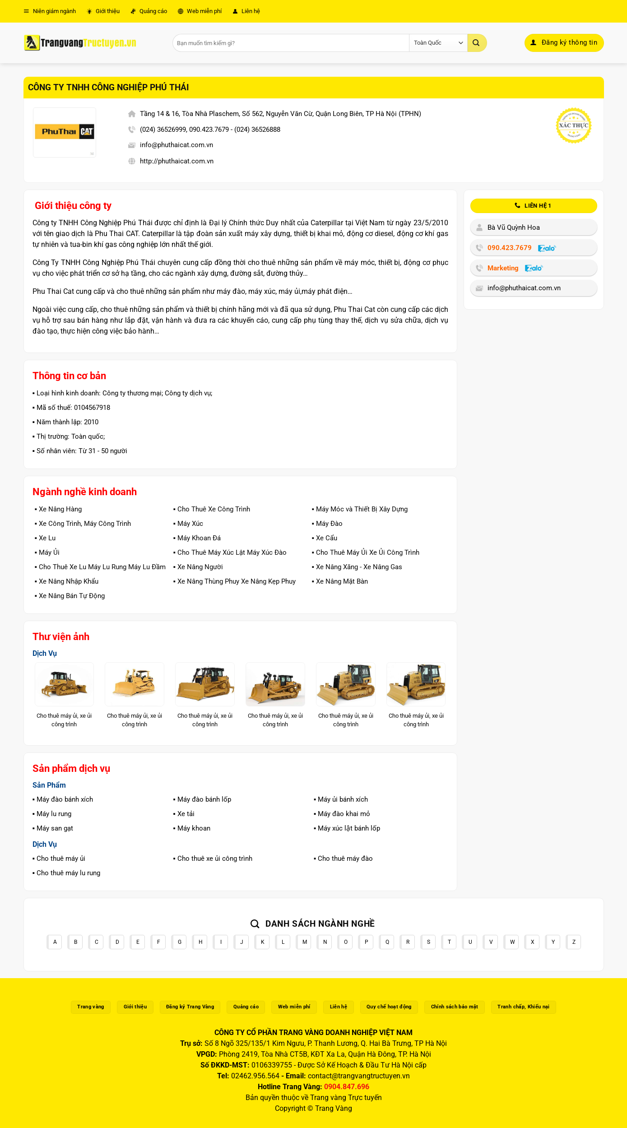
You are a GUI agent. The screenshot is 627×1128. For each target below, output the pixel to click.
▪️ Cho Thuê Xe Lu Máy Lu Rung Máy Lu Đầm (100, 567)
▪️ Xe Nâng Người (198, 567)
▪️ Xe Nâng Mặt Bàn (339, 581)
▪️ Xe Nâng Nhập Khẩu (66, 581)
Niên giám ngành (49, 11)
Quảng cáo (148, 11)
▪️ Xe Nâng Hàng (58, 509)
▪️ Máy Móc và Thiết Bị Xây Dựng (359, 509)
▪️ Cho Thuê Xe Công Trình (211, 509)
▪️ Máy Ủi (47, 552)
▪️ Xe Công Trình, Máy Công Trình (83, 524)
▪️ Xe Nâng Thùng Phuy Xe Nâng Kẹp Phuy (234, 581)
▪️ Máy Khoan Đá (196, 538)
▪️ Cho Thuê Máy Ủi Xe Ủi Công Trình (365, 552)
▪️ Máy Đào (326, 524)
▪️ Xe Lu (45, 538)
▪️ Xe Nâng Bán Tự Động (70, 596)
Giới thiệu (103, 11)
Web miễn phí (200, 11)
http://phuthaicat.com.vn (177, 161)
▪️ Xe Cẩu (324, 538)
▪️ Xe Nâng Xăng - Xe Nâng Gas (356, 567)
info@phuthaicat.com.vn (176, 145)
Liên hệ (246, 11)
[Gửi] (477, 43)
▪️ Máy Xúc (188, 524)
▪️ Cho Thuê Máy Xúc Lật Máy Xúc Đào (229, 552)
